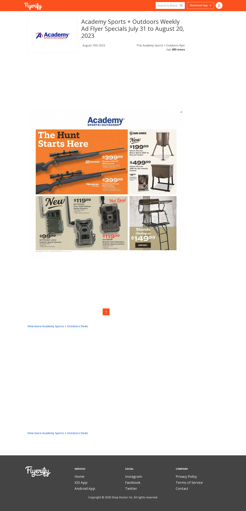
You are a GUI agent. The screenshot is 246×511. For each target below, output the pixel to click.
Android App (85, 488)
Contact (182, 488)
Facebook (132, 482)
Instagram (133, 476)
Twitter (131, 488)
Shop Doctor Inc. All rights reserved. (135, 497)
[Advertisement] (106, 85)
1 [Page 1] (106, 312)
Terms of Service (189, 482)
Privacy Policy (186, 476)
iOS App (81, 482)
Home (79, 476)
